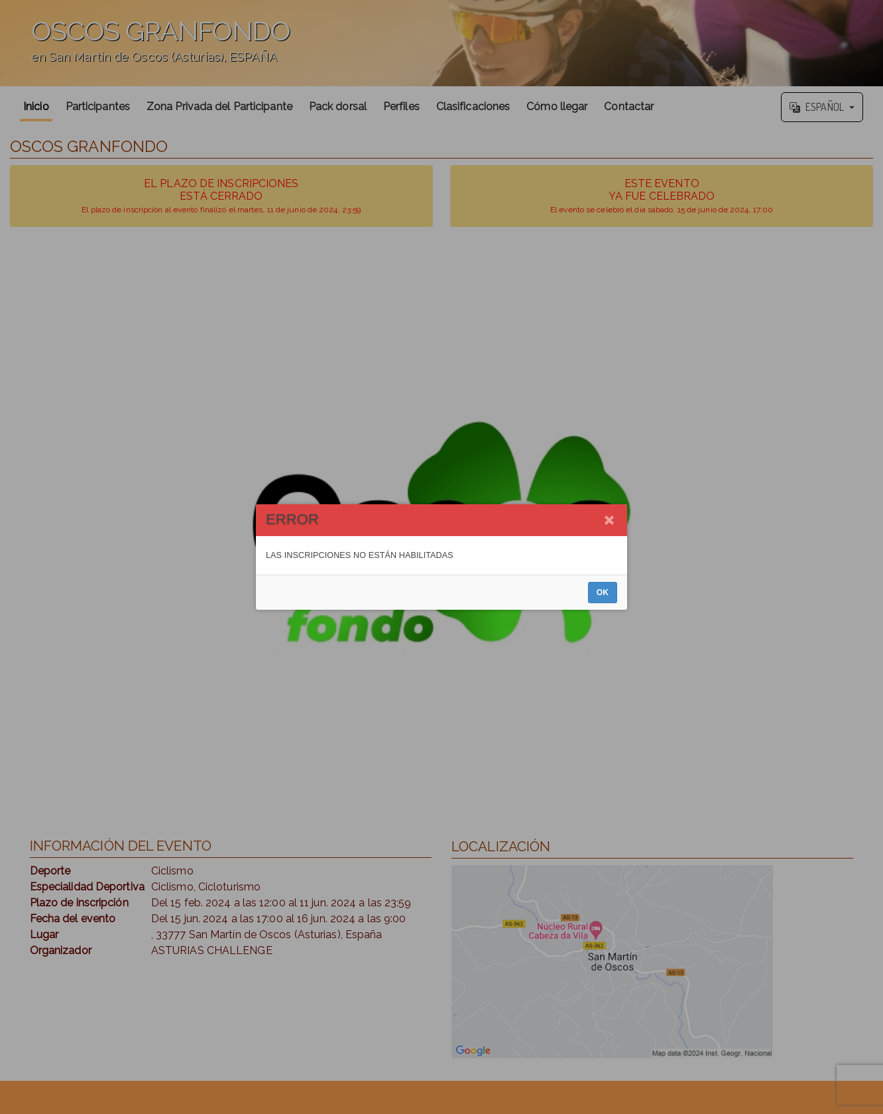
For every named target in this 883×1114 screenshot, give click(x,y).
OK (603, 592)
